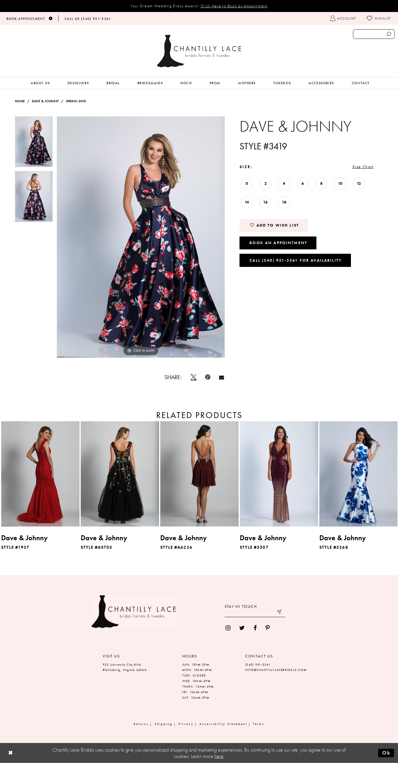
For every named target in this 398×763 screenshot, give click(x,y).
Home (20, 101)
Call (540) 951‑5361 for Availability (295, 260)
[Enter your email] (255, 612)
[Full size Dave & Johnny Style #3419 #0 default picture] (141, 237)
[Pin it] (208, 377)
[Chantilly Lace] (199, 51)
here (218, 756)
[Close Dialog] (10, 753)
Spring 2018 (76, 101)
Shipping (163, 724)
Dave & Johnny (45, 101)
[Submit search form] (388, 34)
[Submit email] (279, 612)
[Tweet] (193, 377)
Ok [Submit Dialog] (386, 753)
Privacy (186, 724)
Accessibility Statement (223, 724)
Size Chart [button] (363, 166)
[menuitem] (40, 83)
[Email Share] (221, 377)
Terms (258, 724)
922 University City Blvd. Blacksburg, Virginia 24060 (125, 667)
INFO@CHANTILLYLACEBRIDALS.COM (276, 670)
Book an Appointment (278, 242)
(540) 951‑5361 (257, 664)
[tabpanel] (34, 143)
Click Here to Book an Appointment (234, 5)
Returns (141, 724)
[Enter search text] (373, 34)
